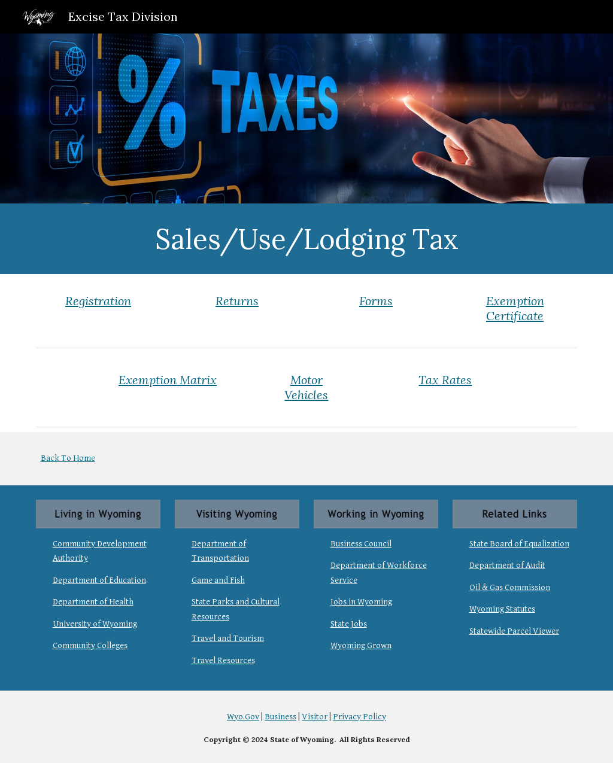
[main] (307, 239)
